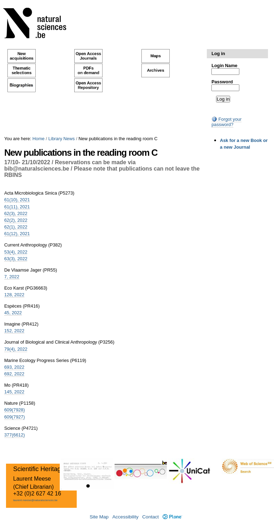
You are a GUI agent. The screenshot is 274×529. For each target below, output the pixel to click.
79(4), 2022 (15, 349)
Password (222, 81)
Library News (61, 138)
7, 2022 (11, 276)
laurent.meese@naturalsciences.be (35, 500)
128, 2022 (14, 294)
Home (39, 138)
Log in (218, 53)
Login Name (224, 65)
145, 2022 (14, 391)
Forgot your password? (226, 122)
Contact (150, 516)
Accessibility (125, 516)
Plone (172, 516)
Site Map (99, 516)
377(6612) (14, 435)
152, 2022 (14, 330)
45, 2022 (13, 312)
